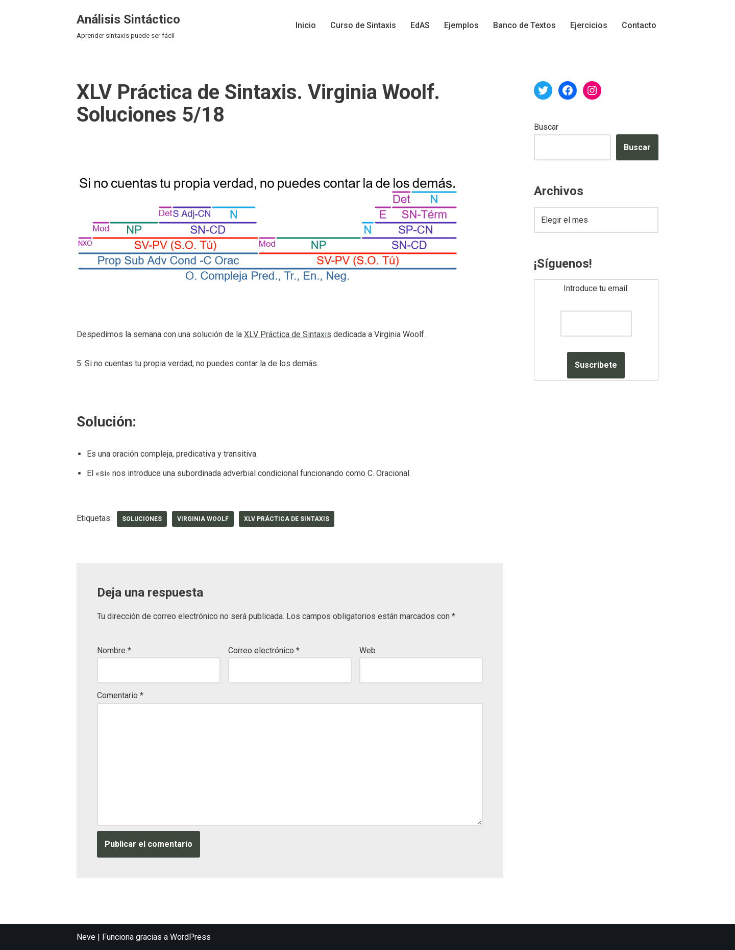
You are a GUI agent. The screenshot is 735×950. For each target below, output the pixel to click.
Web (367, 650)
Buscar (546, 127)
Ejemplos (461, 25)
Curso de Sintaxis (363, 25)
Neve (86, 937)
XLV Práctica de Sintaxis (287, 334)
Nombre (114, 650)
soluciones (142, 518)
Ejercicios (588, 25)
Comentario (120, 695)
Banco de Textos (524, 25)
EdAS (420, 25)
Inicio (306, 25)
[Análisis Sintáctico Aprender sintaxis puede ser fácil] (128, 25)
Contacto (639, 25)
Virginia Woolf (203, 518)
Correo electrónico (264, 650)
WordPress (190, 937)
